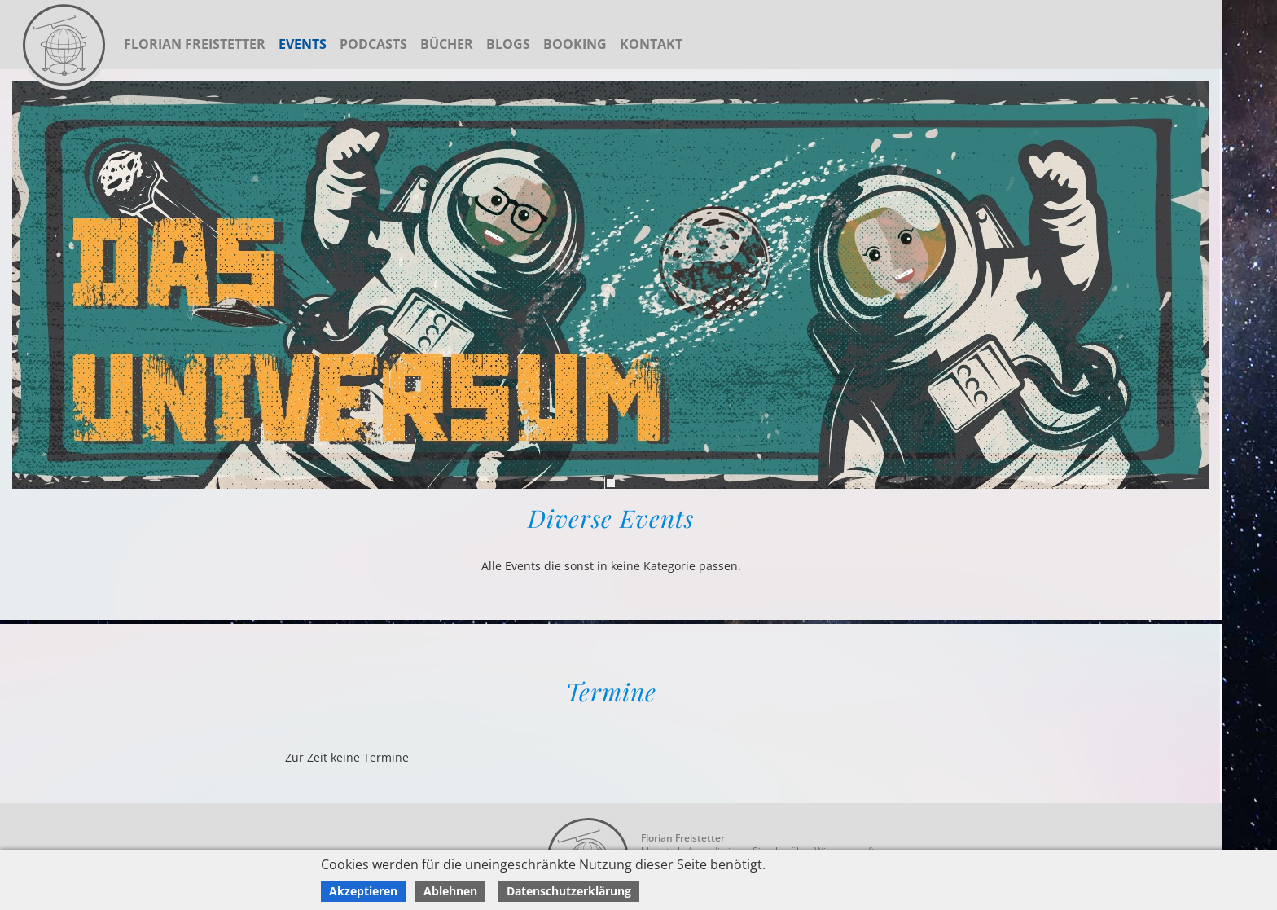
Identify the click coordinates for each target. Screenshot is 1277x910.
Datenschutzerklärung (569, 891)
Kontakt (651, 44)
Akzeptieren (363, 891)
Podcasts (373, 44)
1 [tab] (611, 483)
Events (303, 44)
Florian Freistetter (194, 44)
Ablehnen (450, 891)
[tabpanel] (610, 285)
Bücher (446, 44)
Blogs (508, 44)
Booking (575, 44)
